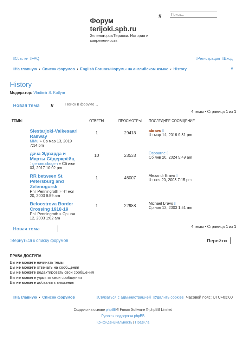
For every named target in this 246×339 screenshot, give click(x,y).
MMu (34, 141)
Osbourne (157, 153)
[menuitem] (34, 58)
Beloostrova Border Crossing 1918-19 (51, 206)
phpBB (111, 310)
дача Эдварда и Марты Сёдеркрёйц (52, 156)
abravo (155, 130)
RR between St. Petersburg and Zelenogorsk (47, 181)
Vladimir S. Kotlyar (49, 92)
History (21, 84)
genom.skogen (45, 163)
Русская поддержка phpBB (122, 316)
